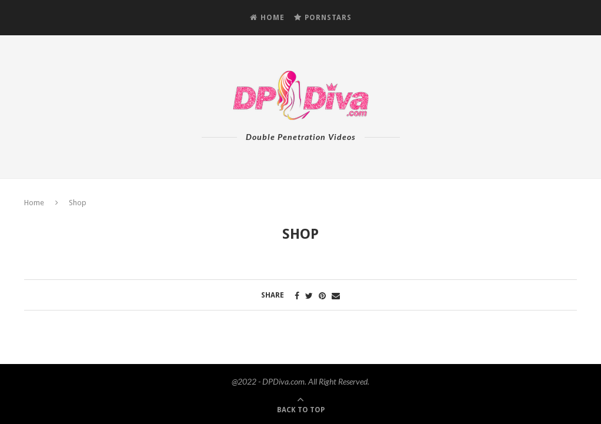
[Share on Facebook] (297, 296)
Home (34, 202)
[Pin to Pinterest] (322, 296)
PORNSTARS (323, 18)
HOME (267, 18)
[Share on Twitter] (309, 296)
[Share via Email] (336, 296)
